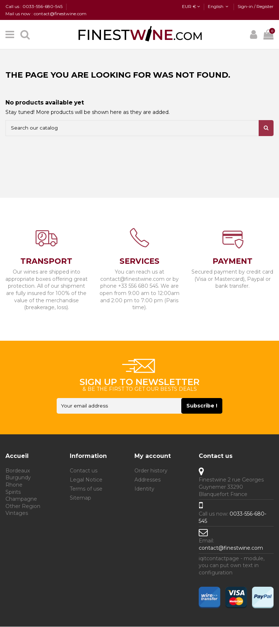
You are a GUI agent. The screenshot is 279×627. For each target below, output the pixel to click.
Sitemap (80, 498)
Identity (144, 489)
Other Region (22, 506)
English (219, 6)
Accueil (17, 456)
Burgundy (18, 478)
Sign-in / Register (256, 6)
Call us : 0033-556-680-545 (34, 6)
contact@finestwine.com (231, 548)
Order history (150, 471)
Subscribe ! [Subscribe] (212, 406)
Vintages (16, 514)
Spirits (13, 492)
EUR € (191, 6)
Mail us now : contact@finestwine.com (45, 13)
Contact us (83, 471)
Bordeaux (17, 471)
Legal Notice (86, 480)
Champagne (21, 499)
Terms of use (86, 489)
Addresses (147, 480)
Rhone (14, 485)
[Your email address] (119, 406)
